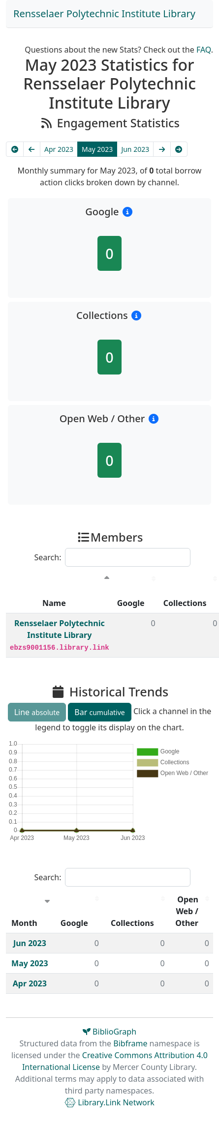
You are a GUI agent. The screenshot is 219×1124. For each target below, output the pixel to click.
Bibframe (130, 1043)
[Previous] (32, 149)
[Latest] (179, 149)
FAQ (203, 49)
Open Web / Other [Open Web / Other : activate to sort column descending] (186, 911)
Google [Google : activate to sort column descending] (131, 603)
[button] (128, 211)
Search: (112, 557)
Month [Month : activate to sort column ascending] (24, 923)
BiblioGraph (109, 1031)
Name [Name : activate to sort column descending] (54, 603)
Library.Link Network (109, 1102)
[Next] (162, 149)
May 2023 (97, 149)
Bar (99, 712)
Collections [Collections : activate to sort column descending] (132, 923)
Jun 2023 (135, 149)
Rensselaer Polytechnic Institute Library (104, 13)
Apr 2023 (58, 149)
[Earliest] (15, 149)
